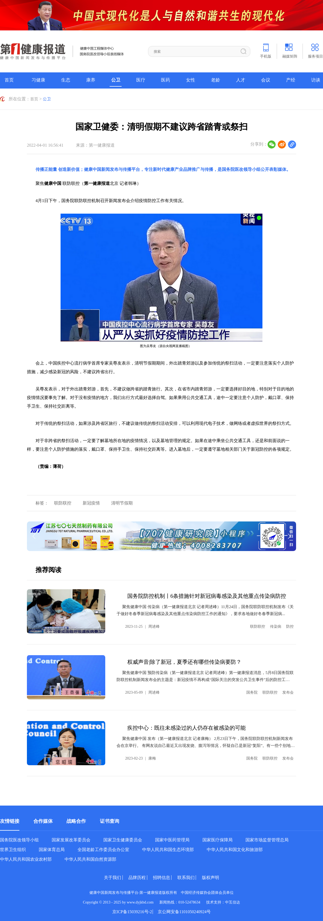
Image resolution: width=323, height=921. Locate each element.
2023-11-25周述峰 (142, 626)
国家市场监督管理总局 (267, 840)
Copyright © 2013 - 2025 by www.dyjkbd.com (118, 902)
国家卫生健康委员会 (122, 840)
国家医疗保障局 (217, 840)
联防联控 (65, 502)
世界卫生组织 (13, 849)
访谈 (315, 80)
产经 (290, 80)
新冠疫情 (97, 502)
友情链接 (9, 821)
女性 (190, 80)
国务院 (252, 692)
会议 (265, 80)
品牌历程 (134, 877)
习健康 (38, 80)
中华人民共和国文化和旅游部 (235, 849)
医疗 (140, 80)
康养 (90, 80)
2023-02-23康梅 (140, 758)
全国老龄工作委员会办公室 (103, 849)
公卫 (115, 80)
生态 (65, 80)
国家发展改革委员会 (71, 840)
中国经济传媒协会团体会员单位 (207, 892)
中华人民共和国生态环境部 (168, 849)
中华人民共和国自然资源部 (90, 859)
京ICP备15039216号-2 (130, 911)
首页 (9, 80)
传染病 (275, 626)
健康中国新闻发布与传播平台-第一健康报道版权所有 (135, 892)
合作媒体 (43, 821)
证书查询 (109, 821)
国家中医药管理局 (172, 840)
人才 (240, 80)
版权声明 (215, 877)
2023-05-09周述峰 (142, 692)
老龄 (215, 80)
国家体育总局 (52, 849)
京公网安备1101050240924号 (186, 911)
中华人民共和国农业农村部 (26, 859)
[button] (165, 546)
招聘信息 (161, 877)
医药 (165, 80)
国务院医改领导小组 (241, 169)
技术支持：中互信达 (223, 902)
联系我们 (188, 877)
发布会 (288, 692)
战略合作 (76, 821)
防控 (290, 626)
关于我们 (107, 877)
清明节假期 (131, 502)
